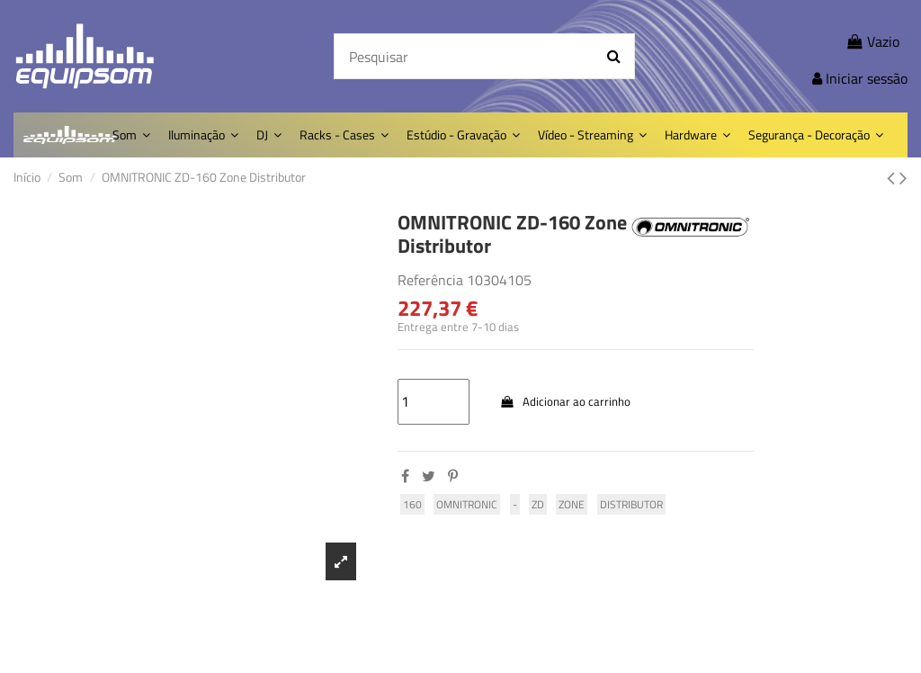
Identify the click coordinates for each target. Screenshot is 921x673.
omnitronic (466, 504)
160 (412, 504)
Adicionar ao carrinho (564, 401)
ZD (538, 504)
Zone (572, 504)
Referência (430, 280)
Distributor (631, 504)
